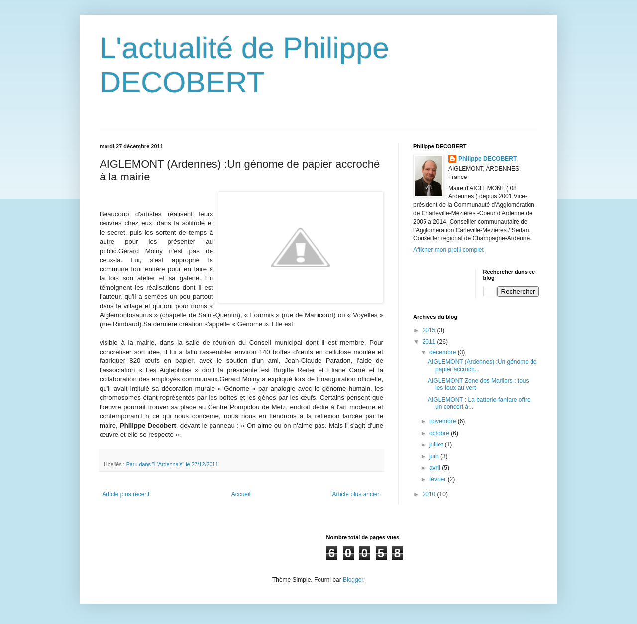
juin (434, 456)
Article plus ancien (356, 494)
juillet (437, 444)
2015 (430, 330)
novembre (443, 421)
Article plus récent (125, 494)
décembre (443, 352)
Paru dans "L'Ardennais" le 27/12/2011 (172, 464)
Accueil (241, 494)
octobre (440, 433)
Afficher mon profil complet (448, 249)
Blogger (353, 579)
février (438, 479)
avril (435, 467)
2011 (430, 341)
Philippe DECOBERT (487, 158)
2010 (430, 494)
